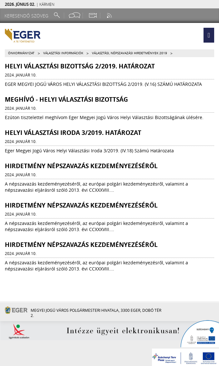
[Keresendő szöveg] (27, 16)
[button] (209, 35)
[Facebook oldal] (74, 15)
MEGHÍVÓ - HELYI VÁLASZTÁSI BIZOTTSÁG (66, 99)
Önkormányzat (21, 53)
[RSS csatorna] (110, 15)
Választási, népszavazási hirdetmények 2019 (129, 53)
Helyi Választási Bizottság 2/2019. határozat (80, 66)
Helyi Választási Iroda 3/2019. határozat (73, 132)
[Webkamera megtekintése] (92, 15)
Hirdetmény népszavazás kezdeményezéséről (81, 166)
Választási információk (63, 53)
